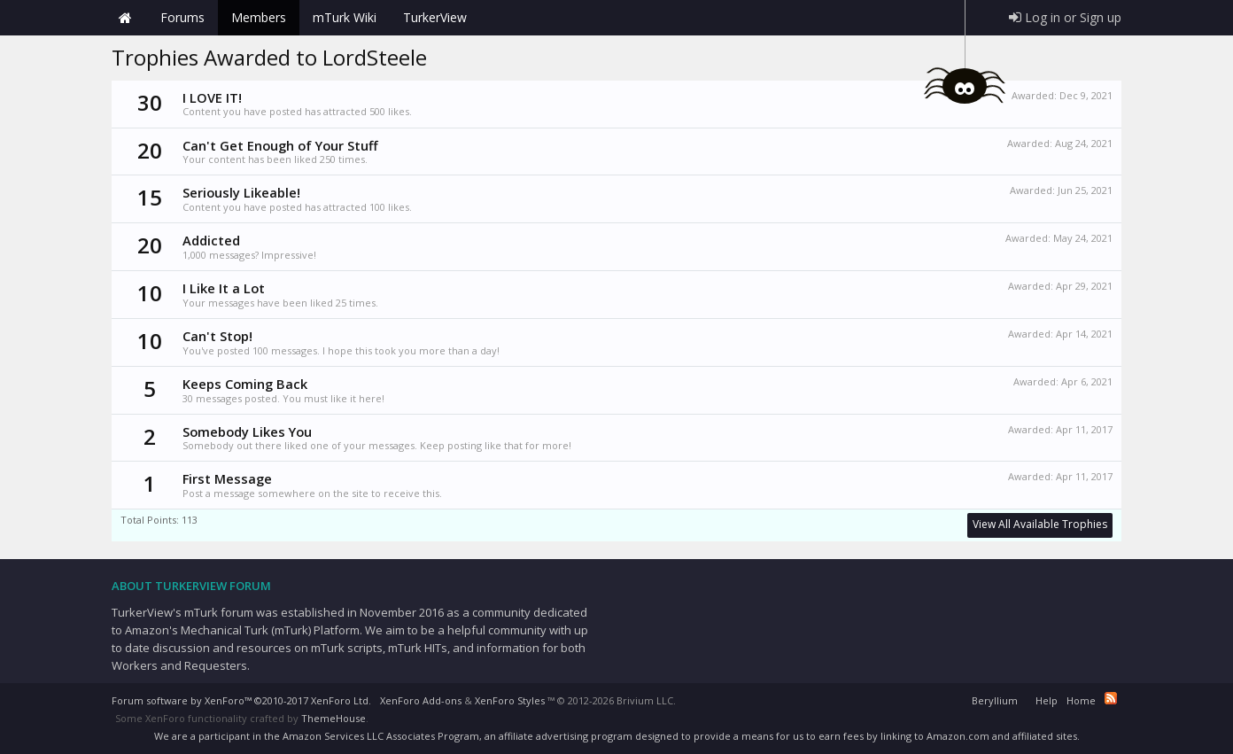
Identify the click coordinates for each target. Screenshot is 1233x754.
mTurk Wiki (344, 17)
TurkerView (435, 17)
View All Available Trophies (1040, 524)
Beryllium (995, 700)
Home (125, 17)
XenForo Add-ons (420, 700)
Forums (182, 17)
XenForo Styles (510, 700)
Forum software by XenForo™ (241, 700)
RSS (1111, 698)
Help (1046, 700)
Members (258, 17)
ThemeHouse (333, 718)
